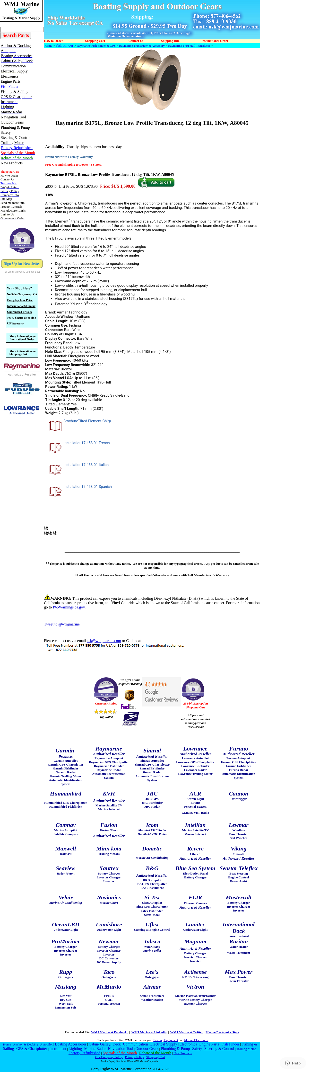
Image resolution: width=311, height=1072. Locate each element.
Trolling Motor (246, 1049)
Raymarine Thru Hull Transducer (189, 45)
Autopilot (46, 1044)
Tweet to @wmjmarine (62, 624)
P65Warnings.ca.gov (69, 607)
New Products (182, 1053)
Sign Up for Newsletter (22, 263)
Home (48, 45)
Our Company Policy (109, 1057)
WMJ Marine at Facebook (109, 1032)
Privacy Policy (134, 1057)
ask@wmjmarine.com (104, 641)
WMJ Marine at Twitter (186, 1032)
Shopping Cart (155, 1057)
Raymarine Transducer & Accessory (142, 45)
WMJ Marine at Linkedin (148, 1032)
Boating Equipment (165, 1040)
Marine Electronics (196, 1040)
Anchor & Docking (25, 1044)
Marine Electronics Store (222, 1032)
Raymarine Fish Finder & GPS (96, 45)
